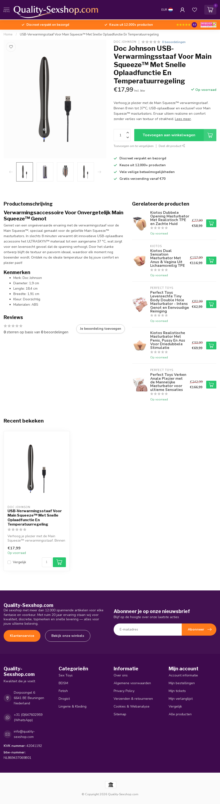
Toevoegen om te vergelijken (134, 146)
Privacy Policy (124, 691)
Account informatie (183, 675)
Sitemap (120, 714)
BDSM (63, 683)
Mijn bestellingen (182, 683)
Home (8, 34)
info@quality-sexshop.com (24, 734)
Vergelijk (19, 562)
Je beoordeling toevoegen (100, 329)
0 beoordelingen (174, 42)
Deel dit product (172, 146)
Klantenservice (22, 635)
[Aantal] (47, 562)
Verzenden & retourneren (133, 698)
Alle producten (180, 714)
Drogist (64, 698)
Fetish (63, 691)
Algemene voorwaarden (132, 683)
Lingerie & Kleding (72, 706)
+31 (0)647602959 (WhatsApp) (28, 717)
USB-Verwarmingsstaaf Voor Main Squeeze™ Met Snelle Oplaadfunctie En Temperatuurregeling (89, 34)
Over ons (121, 675)
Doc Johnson (125, 42)
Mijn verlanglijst (181, 698)
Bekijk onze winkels (67, 635)
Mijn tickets (177, 691)
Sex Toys (66, 675)
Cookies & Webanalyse (131, 706)
